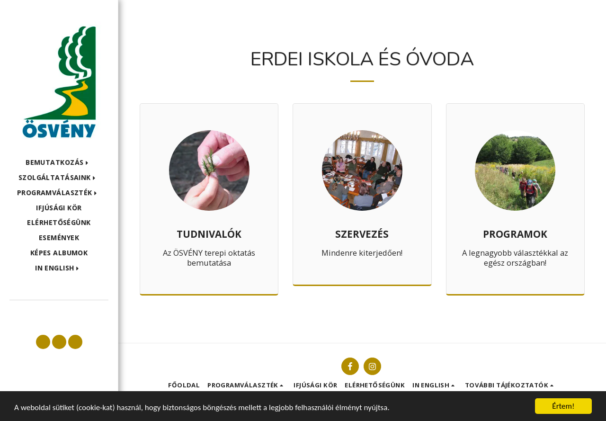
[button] (58, 162)
